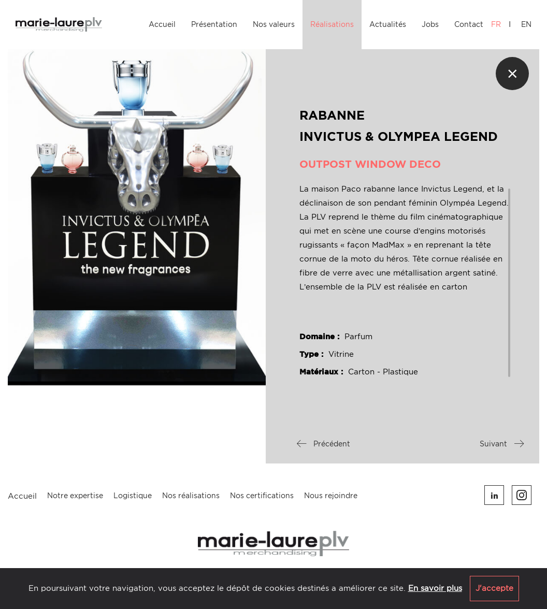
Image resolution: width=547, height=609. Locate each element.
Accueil (162, 24)
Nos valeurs (274, 24)
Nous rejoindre (330, 495)
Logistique (132, 495)
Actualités (387, 24)
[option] (137, 218)
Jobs (430, 24)
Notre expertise (75, 495)
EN (526, 24)
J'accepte (494, 588)
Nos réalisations (191, 495)
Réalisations (332, 24)
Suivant (502, 444)
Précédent (323, 444)
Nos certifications (262, 495)
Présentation (214, 24)
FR (496, 24)
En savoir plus (435, 588)
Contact (468, 24)
